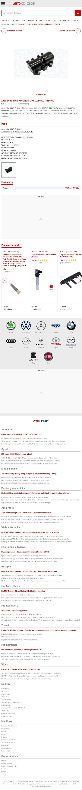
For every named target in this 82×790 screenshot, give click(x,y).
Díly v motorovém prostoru (48, 20)
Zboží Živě (4, 691)
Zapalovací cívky (8, 24)
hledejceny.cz (5, 688)
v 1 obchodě (7, 309)
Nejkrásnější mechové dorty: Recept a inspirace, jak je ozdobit (22, 578)
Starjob (3, 760)
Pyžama (4, 737)
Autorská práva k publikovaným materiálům (64, 781)
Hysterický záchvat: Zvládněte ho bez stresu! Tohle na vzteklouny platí (24, 497)
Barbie (3, 731)
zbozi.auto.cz (6, 20)
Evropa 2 (4, 772)
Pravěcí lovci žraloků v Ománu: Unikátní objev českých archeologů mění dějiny (27, 654)
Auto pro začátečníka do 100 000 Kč (13, 708)
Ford (56, 327)
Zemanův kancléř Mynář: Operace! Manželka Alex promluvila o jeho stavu (25, 483)
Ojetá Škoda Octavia (8, 713)
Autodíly (31, 20)
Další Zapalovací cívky (11, 252)
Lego (3, 734)
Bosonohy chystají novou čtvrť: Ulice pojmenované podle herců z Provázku (26, 477)
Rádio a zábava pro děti (9, 766)
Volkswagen (26, 327)
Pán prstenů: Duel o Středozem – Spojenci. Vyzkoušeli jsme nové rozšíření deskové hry (30, 656)
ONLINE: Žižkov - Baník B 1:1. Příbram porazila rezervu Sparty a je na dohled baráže (29, 458)
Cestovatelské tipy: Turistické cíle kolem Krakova (17, 595)
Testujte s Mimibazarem (9, 726)
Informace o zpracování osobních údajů (51, 784)
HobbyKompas (6, 705)
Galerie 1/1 (41, 95)
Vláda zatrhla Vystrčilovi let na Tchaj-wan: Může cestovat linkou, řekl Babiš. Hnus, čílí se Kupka (33, 441)
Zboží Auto (5, 710)
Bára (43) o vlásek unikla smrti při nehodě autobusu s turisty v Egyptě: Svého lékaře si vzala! (32, 598)
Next (77, 280)
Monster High (5, 729)
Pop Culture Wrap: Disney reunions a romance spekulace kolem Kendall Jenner (28, 617)
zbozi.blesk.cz (6, 699)
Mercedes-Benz (41, 327)
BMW (71, 327)
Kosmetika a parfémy (8, 740)
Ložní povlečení (6, 748)
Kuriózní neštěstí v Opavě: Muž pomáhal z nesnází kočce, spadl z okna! (25, 480)
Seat (33, 358)
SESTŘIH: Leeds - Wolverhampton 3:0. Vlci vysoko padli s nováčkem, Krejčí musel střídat (31, 673)
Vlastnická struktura (44, 786)
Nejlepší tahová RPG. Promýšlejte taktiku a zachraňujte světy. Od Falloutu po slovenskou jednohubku (35, 539)
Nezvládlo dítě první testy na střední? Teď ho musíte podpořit (21, 634)
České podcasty (6, 763)
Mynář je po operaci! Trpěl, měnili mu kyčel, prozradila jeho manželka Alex (26, 679)
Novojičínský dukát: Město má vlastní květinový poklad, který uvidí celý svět (26, 600)
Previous (4, 280)
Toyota (56, 342)
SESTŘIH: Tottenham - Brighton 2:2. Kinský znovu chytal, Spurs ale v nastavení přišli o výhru (32, 676)
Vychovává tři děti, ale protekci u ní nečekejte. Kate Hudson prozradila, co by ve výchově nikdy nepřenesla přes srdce (40, 500)
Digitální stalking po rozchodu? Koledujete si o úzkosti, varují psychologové (26, 503)
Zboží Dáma (5, 697)
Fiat (48, 358)
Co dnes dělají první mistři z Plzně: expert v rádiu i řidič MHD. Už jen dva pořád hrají (29, 463)
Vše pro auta (20, 20)
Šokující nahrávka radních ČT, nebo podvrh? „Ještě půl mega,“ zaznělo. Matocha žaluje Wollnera (33, 444)
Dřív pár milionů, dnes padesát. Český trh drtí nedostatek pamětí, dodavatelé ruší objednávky (32, 536)
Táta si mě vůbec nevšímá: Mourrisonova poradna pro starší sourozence (25, 659)
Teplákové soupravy (8, 742)
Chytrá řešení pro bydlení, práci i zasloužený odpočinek (19, 639)
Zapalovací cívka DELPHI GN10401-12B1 (70, 256)
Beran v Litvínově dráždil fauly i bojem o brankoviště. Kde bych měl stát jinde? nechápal (30, 461)
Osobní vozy (5, 694)
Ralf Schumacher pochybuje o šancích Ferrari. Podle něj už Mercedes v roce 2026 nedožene (32, 519)
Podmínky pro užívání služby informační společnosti (20, 784)
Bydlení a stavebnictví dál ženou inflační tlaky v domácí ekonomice (23, 556)
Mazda (71, 342)
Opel (26, 342)
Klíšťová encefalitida (8, 637)
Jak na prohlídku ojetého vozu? (11, 702)
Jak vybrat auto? (6, 716)
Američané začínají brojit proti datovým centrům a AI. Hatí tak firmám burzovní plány (29, 561)
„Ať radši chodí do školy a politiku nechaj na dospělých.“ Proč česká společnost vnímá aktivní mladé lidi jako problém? (40, 620)
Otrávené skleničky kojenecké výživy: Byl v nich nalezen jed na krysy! (24, 438)
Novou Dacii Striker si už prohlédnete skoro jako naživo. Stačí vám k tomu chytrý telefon (30, 522)
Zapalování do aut (69, 20)
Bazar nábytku (6, 751)
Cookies (68, 784)
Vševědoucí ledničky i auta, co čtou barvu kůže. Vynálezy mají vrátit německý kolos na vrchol (32, 558)
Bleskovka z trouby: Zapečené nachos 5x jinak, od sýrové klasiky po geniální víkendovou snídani (33, 581)
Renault (41, 342)
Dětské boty (5, 745)
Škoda (11, 327)
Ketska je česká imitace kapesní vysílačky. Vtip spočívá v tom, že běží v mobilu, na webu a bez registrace (36, 542)
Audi (11, 342)
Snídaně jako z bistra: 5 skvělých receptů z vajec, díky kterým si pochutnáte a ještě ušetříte (31, 575)
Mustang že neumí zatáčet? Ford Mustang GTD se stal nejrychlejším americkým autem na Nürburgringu (36, 516)
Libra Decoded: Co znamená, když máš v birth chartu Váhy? (21, 614)
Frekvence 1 (5, 769)
